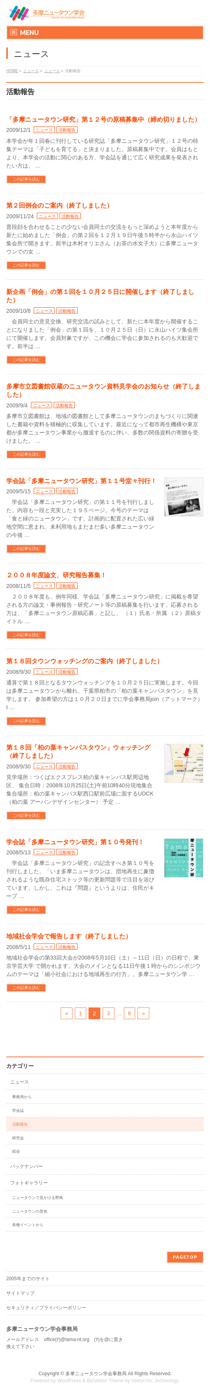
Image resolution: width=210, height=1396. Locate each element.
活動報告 (67, 130)
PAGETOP (185, 1256)
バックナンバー (26, 1166)
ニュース (44, 130)
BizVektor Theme (105, 1380)
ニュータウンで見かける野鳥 (37, 1197)
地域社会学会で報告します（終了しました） (69, 936)
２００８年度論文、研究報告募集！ (56, 575)
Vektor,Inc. (142, 1380)
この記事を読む (26, 179)
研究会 (18, 1138)
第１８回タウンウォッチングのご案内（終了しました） (84, 661)
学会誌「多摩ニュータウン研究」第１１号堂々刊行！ (81, 481)
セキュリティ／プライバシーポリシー (46, 1307)
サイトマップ (20, 1293)
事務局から (22, 1097)
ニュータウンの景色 (29, 1211)
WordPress (69, 1380)
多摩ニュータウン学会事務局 (96, 1373)
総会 (16, 1151)
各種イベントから (27, 1225)
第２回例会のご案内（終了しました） (59, 205)
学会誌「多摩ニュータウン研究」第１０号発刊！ (75, 842)
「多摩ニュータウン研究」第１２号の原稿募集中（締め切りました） (103, 119)
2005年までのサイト (28, 1278)
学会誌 (18, 1110)
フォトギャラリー (29, 1183)
